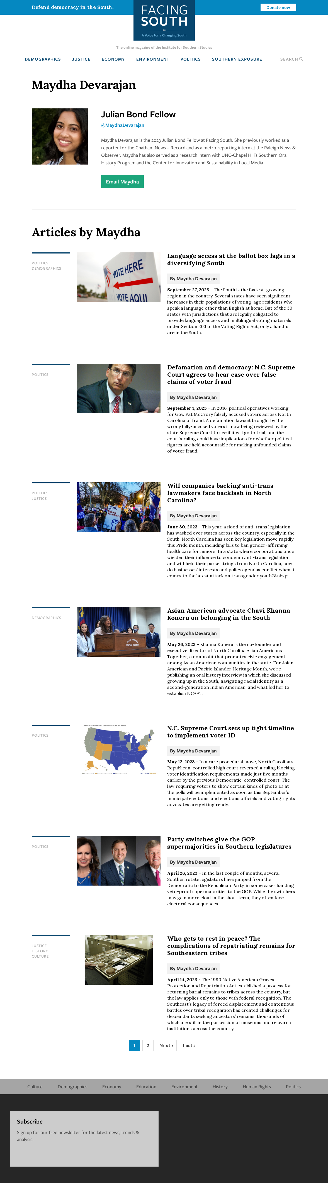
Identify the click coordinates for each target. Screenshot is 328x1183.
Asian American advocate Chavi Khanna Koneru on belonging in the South (228, 614)
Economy (113, 59)
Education (146, 1086)
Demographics (43, 59)
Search (291, 59)
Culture (40, 956)
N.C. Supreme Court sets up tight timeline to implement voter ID (230, 731)
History (40, 950)
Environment (152, 59)
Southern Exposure (237, 59)
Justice (81, 59)
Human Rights (257, 1086)
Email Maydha (122, 181)
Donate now (278, 7)
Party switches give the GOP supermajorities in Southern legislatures (229, 842)
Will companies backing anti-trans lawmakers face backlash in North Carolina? (220, 493)
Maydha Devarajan (197, 278)
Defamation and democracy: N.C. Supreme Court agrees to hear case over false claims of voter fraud (231, 374)
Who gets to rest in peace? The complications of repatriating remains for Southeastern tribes (231, 946)
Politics (191, 59)
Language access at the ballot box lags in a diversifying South (231, 259)
